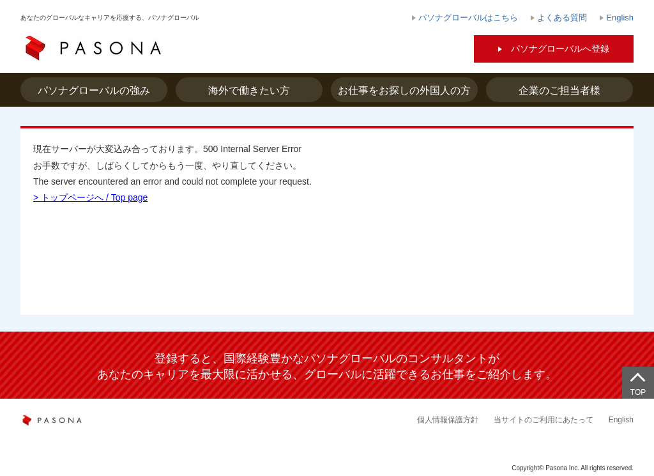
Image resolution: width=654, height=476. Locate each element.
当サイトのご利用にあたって (543, 419)
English (621, 419)
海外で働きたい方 (249, 90)
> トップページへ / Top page (90, 197)
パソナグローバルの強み (94, 90)
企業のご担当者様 (559, 90)
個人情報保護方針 (447, 419)
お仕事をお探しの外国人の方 (404, 90)
